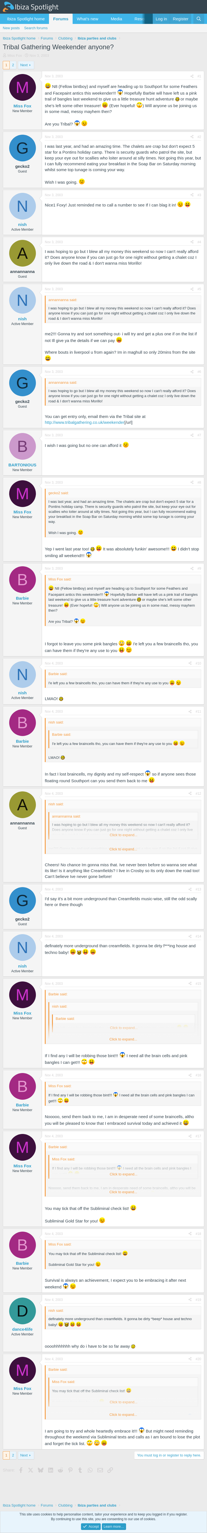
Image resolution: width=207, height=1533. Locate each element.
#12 (198, 794)
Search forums (36, 28)
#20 (198, 1359)
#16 (198, 1075)
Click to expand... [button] (123, 849)
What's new (87, 18)
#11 (198, 711)
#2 (199, 137)
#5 (199, 289)
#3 (199, 195)
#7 (199, 435)
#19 (198, 1300)
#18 (198, 1234)
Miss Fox (15, 55)
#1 (199, 76)
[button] (103, 19)
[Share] (192, 76)
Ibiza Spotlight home (26, 18)
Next (24, 65)
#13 (198, 889)
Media (116, 18)
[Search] (198, 19)
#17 (198, 1136)
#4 (199, 242)
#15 (198, 984)
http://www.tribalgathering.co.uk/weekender (84, 422)
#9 (199, 568)
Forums (60, 18)
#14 (198, 936)
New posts (11, 28)
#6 (199, 372)
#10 (198, 663)
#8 (199, 482)
